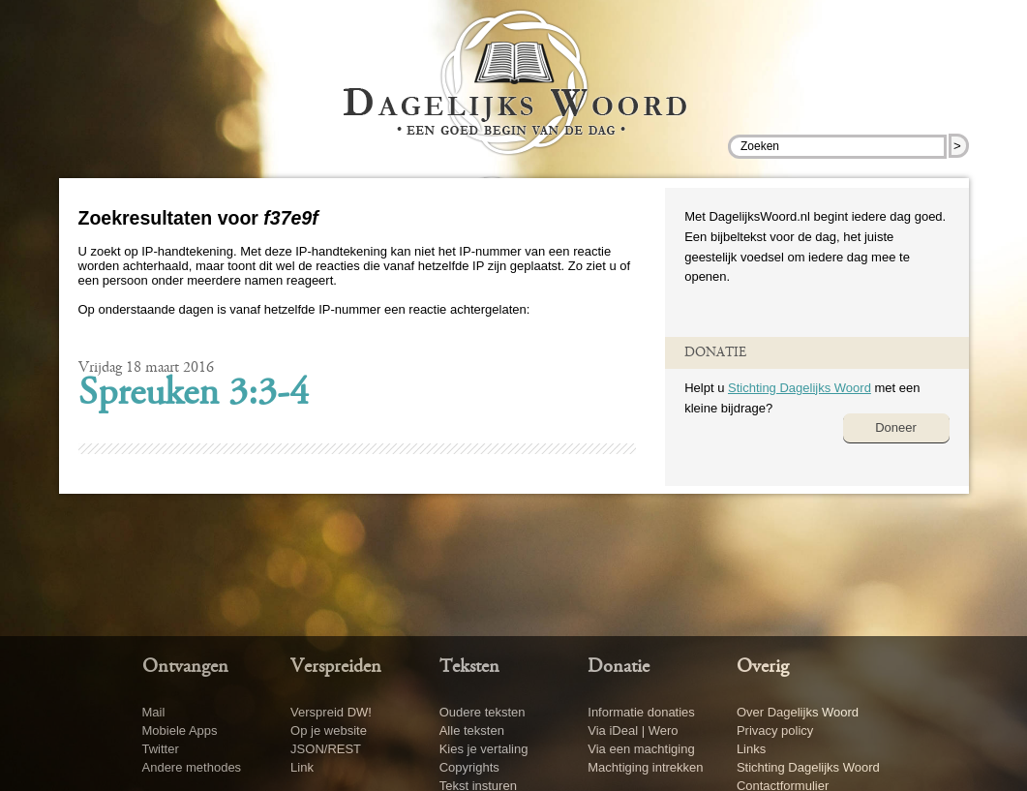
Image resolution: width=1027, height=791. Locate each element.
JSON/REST (325, 749)
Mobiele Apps (180, 730)
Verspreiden (335, 667)
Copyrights (469, 767)
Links (751, 749)
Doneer (896, 427)
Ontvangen (185, 667)
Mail (154, 712)
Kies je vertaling (484, 749)
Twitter (160, 749)
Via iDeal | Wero (633, 730)
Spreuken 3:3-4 (193, 395)
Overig (763, 667)
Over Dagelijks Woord (798, 712)
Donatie (618, 667)
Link (302, 767)
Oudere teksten (482, 712)
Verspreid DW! (331, 712)
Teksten (469, 667)
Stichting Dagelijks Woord (799, 387)
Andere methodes (192, 767)
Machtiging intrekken (645, 767)
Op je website (328, 730)
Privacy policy (775, 730)
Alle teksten (471, 730)
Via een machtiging (641, 749)
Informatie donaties (641, 712)
